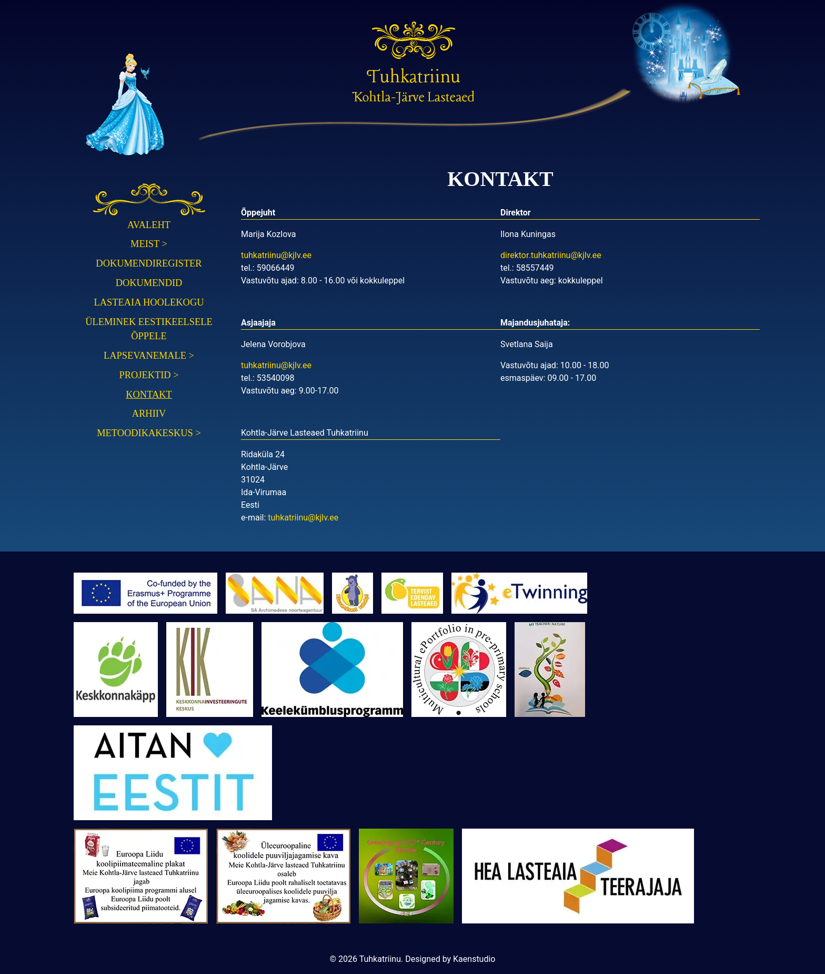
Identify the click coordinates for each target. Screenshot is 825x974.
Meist (148, 244)
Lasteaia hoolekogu (149, 302)
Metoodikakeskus (149, 433)
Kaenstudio (474, 959)
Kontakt (149, 394)
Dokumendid (149, 283)
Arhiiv (149, 413)
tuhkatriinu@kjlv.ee (276, 255)
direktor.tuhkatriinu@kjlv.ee (550, 255)
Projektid (148, 375)
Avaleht (148, 225)
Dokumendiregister (149, 263)
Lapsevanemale (149, 355)
